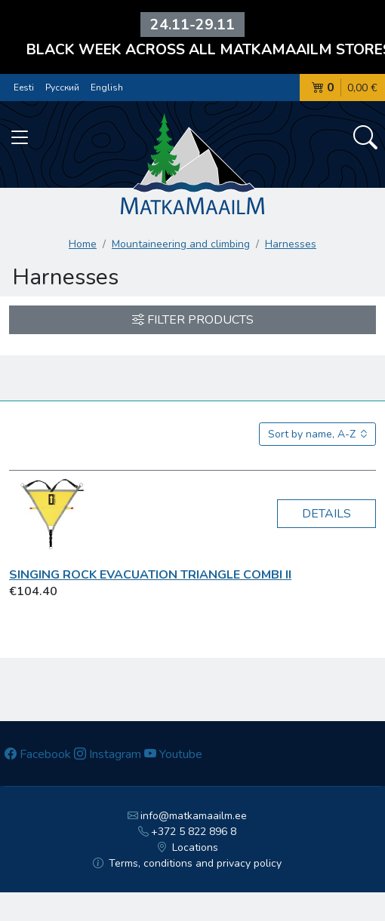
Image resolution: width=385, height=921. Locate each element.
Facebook (38, 754)
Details (326, 513)
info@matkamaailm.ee (188, 816)
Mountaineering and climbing (181, 244)
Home (83, 244)
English (107, 87)
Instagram (107, 754)
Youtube (173, 754)
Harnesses (290, 244)
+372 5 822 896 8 (187, 831)
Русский (62, 87)
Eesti (24, 87)
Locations (187, 847)
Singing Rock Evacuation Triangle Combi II (150, 574)
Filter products (193, 320)
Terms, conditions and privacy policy (187, 863)
